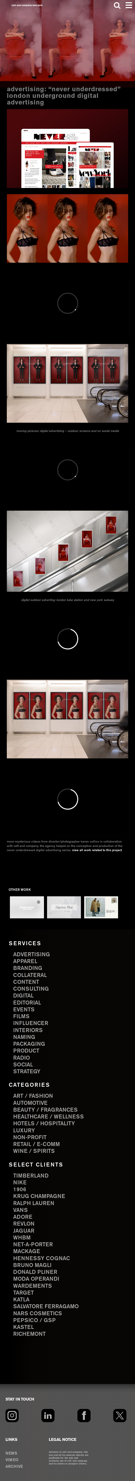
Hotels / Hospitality (44, 1123)
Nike (20, 1182)
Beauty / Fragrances (45, 1110)
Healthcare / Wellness (48, 1116)
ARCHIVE (14, 1466)
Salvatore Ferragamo (46, 1306)
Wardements (32, 1286)
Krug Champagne (39, 1196)
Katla (21, 1299)
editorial (27, 1003)
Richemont (29, 1334)
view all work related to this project (97, 850)
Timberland (31, 1176)
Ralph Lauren (33, 1203)
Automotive (30, 1103)
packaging (29, 1044)
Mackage (26, 1251)
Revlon (24, 1224)
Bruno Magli (32, 1265)
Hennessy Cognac (41, 1258)
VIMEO (12, 1460)
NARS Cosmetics (37, 1313)
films (21, 1016)
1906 (19, 1189)
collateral (30, 975)
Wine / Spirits (34, 1151)
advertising (31, 954)
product (26, 1051)
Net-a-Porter (33, 1244)
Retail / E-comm (36, 1144)
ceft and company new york (27, 5)
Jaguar (23, 1231)
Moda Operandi (36, 1279)
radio (21, 1058)
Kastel (23, 1327)
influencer (30, 1023)
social (23, 1064)
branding (27, 968)
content (26, 982)
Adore (22, 1217)
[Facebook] (84, 1416)
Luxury (24, 1130)
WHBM (22, 1237)
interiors (28, 1030)
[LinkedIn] (48, 1416)
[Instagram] (12, 1416)
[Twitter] (119, 1416)
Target (23, 1293)
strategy (26, 1071)
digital (23, 996)
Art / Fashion (33, 1096)
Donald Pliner (35, 1272)
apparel (25, 961)
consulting (31, 989)
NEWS (11, 1453)
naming (24, 1037)
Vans (20, 1210)
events (24, 1009)
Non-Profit (30, 1137)
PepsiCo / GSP (34, 1320)
